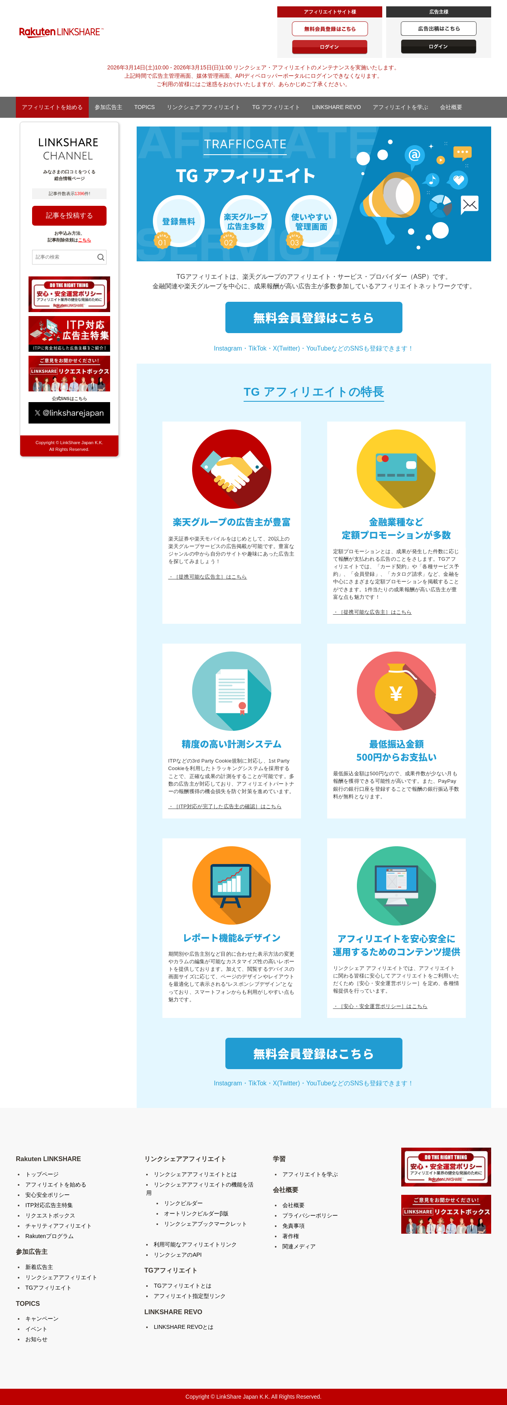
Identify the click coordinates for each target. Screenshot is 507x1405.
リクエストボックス (50, 1215)
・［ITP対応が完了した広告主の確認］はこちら (225, 806)
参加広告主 (108, 107)
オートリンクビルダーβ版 (196, 1213)
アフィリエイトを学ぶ (400, 107)
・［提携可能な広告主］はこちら (207, 577)
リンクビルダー (183, 1203)
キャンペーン (42, 1318)
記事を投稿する (69, 215)
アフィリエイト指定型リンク (190, 1296)
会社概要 (451, 107)
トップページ (42, 1174)
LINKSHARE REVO (336, 107)
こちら (84, 240)
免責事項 (293, 1226)
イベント (36, 1329)
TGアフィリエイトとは (182, 1285)
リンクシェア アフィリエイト (203, 107)
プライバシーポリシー (310, 1215)
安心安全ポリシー (47, 1195)
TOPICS (144, 107)
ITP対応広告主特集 (49, 1205)
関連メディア (299, 1246)
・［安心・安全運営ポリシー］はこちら (380, 1006)
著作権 (290, 1236)
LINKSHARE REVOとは (183, 1327)
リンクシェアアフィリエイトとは (195, 1174)
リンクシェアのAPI (178, 1255)
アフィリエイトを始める (52, 107)
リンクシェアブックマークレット (205, 1224)
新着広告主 (39, 1267)
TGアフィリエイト (48, 1287)
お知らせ (36, 1339)
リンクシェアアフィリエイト (61, 1277)
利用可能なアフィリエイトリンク (195, 1244)
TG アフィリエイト (276, 107)
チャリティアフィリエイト (58, 1226)
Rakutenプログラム (49, 1236)
